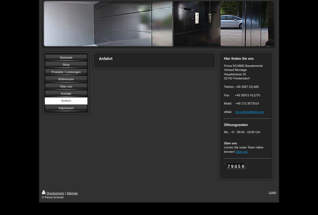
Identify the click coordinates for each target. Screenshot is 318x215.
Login (272, 192)
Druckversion (53, 193)
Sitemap (72, 193)
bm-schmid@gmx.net (249, 112)
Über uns (241, 151)
